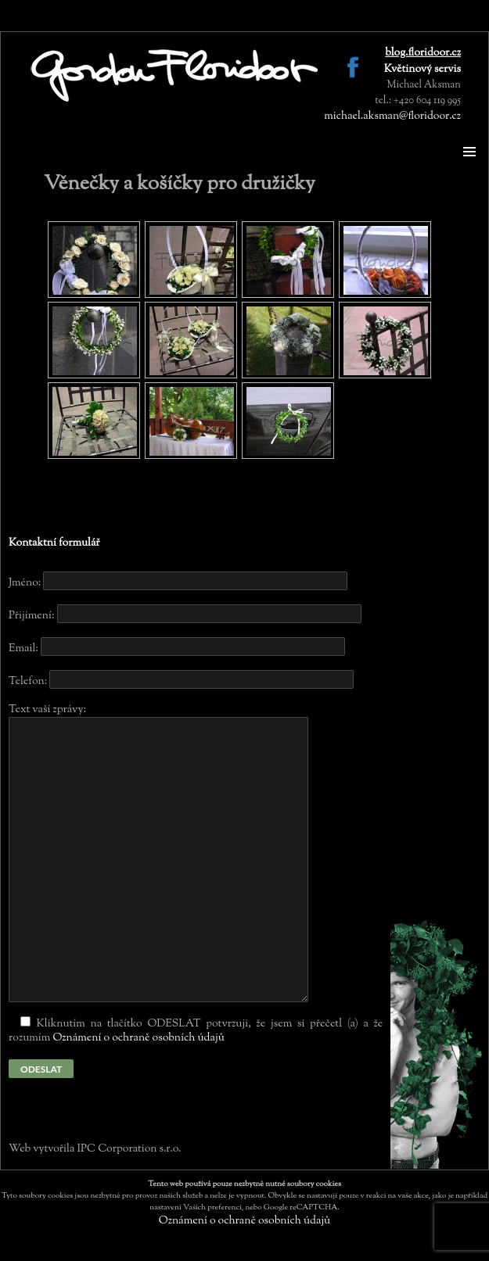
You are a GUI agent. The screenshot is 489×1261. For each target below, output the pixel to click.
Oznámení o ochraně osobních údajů (138, 1038)
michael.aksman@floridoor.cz (392, 116)
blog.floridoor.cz (423, 53)
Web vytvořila (43, 1149)
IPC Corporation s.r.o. (129, 1149)
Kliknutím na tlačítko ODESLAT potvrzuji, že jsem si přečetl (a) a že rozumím (196, 1031)
